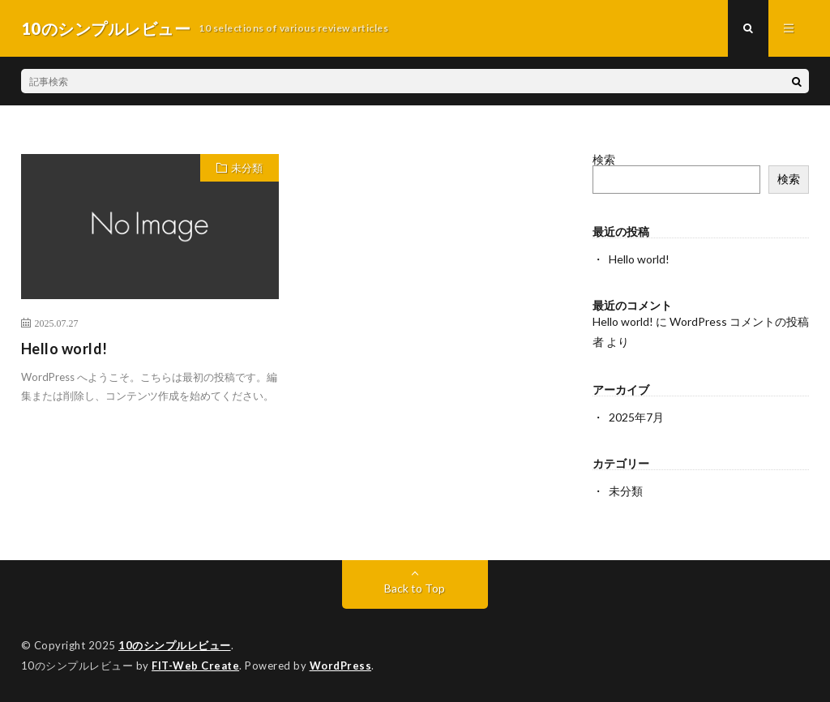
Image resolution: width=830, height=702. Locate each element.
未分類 (247, 167)
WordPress (341, 665)
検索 (604, 159)
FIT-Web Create (195, 665)
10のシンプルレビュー (174, 645)
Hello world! (64, 348)
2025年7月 (636, 417)
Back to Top (414, 588)
